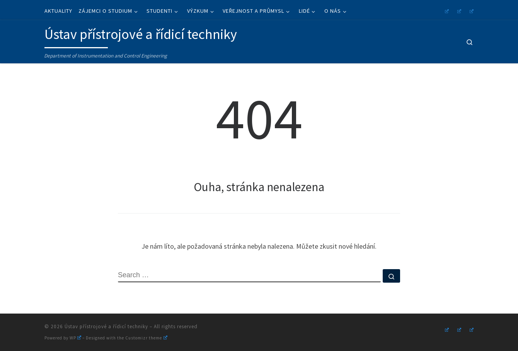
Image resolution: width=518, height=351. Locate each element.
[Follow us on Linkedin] (470, 10)
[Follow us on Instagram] (446, 10)
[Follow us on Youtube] (458, 10)
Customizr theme (146, 338)
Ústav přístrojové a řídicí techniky (106, 326)
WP (75, 338)
